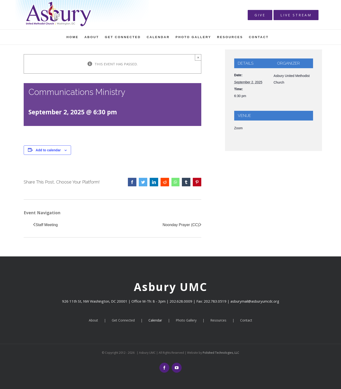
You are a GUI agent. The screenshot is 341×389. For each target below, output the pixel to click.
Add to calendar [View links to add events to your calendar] (48, 150)
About (93, 320)
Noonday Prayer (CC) (181, 225)
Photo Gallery (186, 320)
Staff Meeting (47, 225)
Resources (218, 320)
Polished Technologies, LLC (220, 353)
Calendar (155, 320)
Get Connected (123, 320)
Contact (246, 320)
